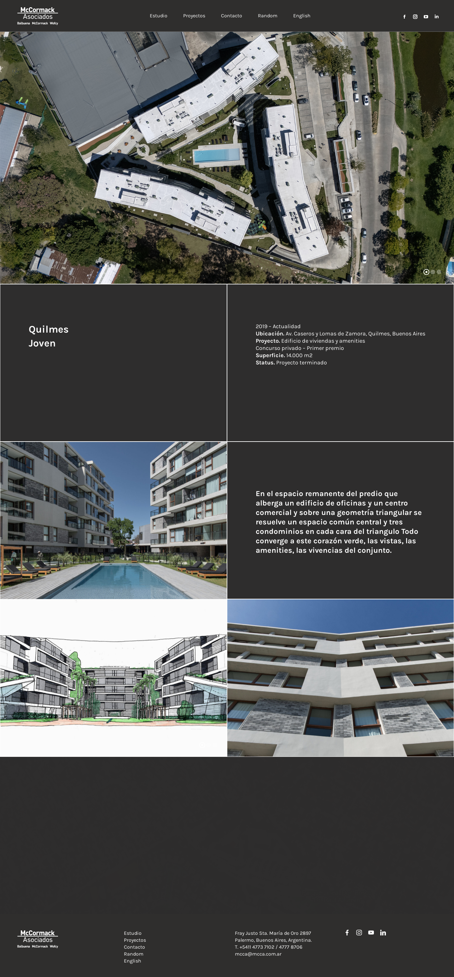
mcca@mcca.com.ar (258, 954)
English (132, 961)
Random (133, 954)
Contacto (134, 947)
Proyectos (135, 940)
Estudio (133, 933)
